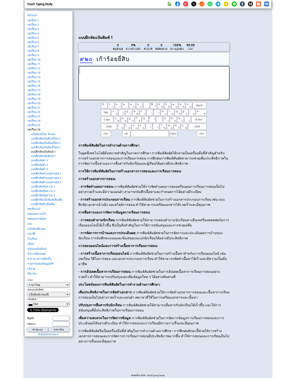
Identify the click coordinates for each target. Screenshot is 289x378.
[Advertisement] (153, 21)
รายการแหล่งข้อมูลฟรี (40, 263)
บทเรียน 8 (33, 50)
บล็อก (30, 243)
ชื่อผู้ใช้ (30, 318)
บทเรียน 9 (33, 55)
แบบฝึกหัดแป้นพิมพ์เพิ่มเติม (46, 199)
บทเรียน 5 (33, 37)
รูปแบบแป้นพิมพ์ (36, 248)
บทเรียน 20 (33, 103)
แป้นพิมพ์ (31, 299)
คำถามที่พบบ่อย (36, 253)
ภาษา (30, 280)
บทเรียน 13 (33, 72)
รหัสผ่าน (31, 324)
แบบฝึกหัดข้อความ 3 (43, 195)
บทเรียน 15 (33, 81)
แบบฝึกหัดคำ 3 (39, 169)
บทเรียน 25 (33, 125)
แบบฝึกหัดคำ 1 (39, 160)
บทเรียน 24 (33, 120)
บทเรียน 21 (33, 107)
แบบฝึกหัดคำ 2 (39, 164)
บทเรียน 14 (33, 76)
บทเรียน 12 (33, 68)
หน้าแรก (32, 15)
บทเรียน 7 (33, 46)
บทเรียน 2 (33, 24)
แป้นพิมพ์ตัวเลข (36, 228)
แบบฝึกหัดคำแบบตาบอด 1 (46, 173)
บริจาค (31, 268)
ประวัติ (31, 233)
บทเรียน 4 (33, 33)
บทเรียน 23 (33, 116)
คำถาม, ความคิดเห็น (39, 258)
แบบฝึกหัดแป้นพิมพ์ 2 (43, 155)
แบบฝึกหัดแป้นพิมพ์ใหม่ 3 (46, 147)
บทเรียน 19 (33, 98)
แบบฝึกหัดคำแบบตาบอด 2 (46, 177)
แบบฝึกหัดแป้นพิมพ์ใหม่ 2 (46, 142)
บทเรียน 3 (33, 28)
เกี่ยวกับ (31, 273)
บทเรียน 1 (33, 20)
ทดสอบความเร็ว (36, 213)
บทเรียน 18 (33, 94)
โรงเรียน (32, 238)
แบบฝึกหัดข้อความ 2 (43, 190)
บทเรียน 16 (33, 85)
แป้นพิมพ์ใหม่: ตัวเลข (43, 134)
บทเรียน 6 (33, 42)
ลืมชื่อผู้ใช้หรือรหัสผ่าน (48, 334)
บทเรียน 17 (33, 90)
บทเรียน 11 (33, 63)
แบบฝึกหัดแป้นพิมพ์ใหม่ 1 (46, 138)
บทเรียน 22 (33, 111)
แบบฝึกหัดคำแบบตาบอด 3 (46, 182)
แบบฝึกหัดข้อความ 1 (43, 186)
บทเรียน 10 (33, 59)
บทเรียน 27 (33, 208)
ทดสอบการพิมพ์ (36, 218)
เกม (29, 223)
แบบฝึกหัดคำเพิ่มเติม (43, 204)
